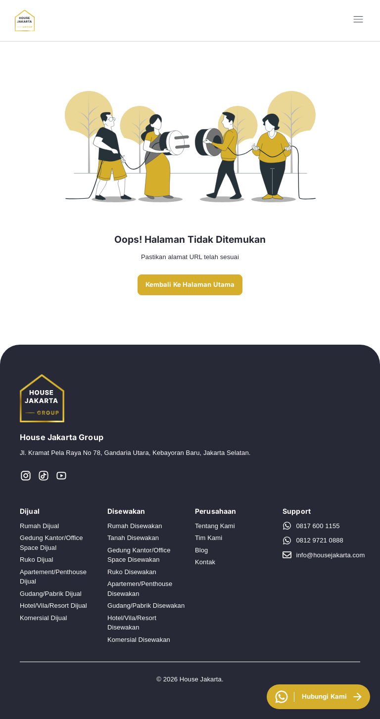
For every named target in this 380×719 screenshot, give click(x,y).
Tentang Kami (215, 526)
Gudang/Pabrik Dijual (51, 593)
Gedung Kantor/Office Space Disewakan (139, 555)
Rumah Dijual (39, 526)
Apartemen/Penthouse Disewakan (139, 588)
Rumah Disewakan (134, 526)
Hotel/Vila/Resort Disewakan (131, 622)
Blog (201, 550)
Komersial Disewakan (138, 639)
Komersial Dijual (43, 618)
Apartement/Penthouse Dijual (53, 576)
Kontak (205, 562)
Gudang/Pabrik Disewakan (146, 605)
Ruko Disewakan (131, 572)
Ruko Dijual (36, 559)
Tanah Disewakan (133, 537)
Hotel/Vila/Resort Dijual (53, 605)
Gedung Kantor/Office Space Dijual (51, 542)
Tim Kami (208, 537)
